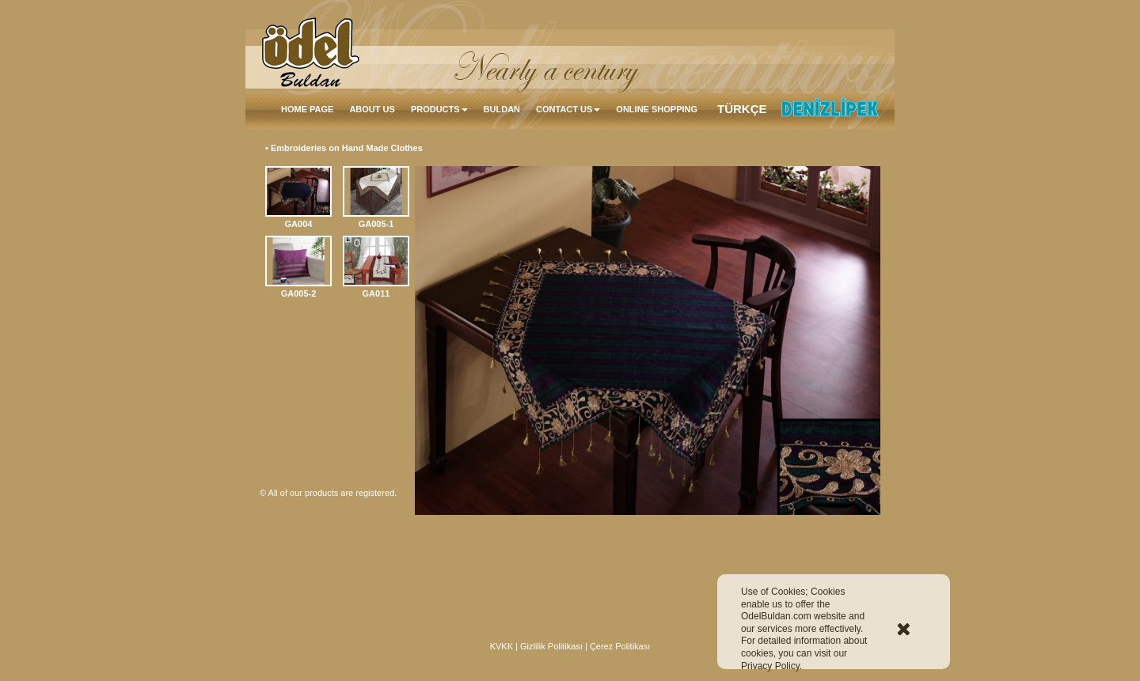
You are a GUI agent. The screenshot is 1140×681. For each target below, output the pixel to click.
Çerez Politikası (620, 646)
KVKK (501, 646)
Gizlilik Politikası (551, 646)
